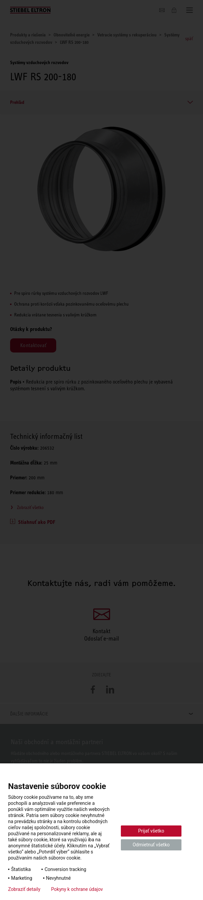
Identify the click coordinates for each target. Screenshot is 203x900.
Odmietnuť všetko (151, 844)
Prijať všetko (151, 831)
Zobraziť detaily (24, 889)
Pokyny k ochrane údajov (77, 889)
